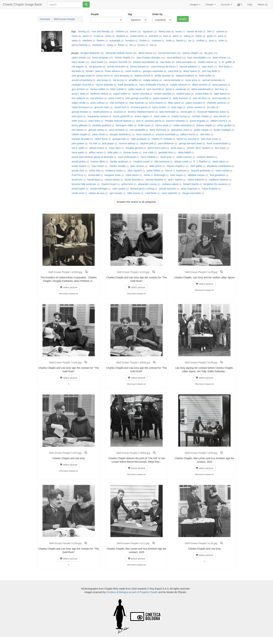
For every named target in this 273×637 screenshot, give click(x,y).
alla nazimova (161, 161)
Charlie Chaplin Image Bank (22, 4)
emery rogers (141, 116)
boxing (81, 31)
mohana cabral (170, 184)
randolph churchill (81, 84)
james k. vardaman (176, 89)
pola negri (176, 107)
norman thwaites (154, 179)
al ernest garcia (139, 107)
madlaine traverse (218, 179)
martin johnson (101, 111)
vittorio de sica (96, 193)
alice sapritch (135, 170)
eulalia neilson (151, 80)
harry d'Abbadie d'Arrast (152, 84)
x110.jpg (212, 543)
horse (75, 36)
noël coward (119, 188)
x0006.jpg (144, 362)
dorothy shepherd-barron (141, 111)
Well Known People (64, 19)
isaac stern (115, 148)
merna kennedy (171, 80)
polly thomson (180, 98)
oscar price (191, 80)
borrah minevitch (116, 66)
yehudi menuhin (167, 188)
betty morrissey (158, 129)
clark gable (196, 166)
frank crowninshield (217, 143)
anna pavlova (219, 84)
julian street (98, 134)
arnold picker (79, 161)
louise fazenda (132, 179)
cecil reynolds (219, 98)
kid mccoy (118, 80)
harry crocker (159, 107)
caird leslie (151, 193)
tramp (110, 45)
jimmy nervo (103, 75)
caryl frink (173, 71)
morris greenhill (121, 116)
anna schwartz (117, 129)
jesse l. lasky (78, 93)
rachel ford (120, 107)
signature (148, 31)
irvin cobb (148, 152)
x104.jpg (76, 543)
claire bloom (132, 175)
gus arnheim (78, 89)
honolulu (130, 40)
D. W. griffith (225, 62)
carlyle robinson (178, 84)
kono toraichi (156, 102)
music (179, 31)
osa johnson (97, 98)
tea (151, 45)
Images (195, 4)
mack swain (160, 116)
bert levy (219, 89)
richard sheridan (162, 93)
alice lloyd (224, 66)
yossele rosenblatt (166, 134)
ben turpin (220, 148)
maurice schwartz (175, 120)
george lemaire (80, 111)
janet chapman (189, 188)
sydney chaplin (190, 53)
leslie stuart (144, 125)
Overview (45, 19)
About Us (263, 4)
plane (86, 36)
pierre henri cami (157, 148)
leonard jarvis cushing (142, 188)
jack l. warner (175, 179)
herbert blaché (191, 184)
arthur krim (127, 184)
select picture (68, 287)
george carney (96, 129)
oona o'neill (114, 98)
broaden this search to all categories (136, 201)
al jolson (118, 111)
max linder (165, 62)
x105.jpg (76, 362)
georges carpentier (153, 71)
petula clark (78, 170)
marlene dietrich (205, 157)
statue (198, 36)
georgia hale (119, 139)
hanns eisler (162, 125)
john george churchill (137, 98)
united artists (137, 36)
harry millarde (148, 157)
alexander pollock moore (119, 53)
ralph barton (220, 93)
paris (220, 36)
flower (121, 45)
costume (156, 40)
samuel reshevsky (212, 80)
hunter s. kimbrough (154, 175)
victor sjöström (169, 193)
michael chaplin (200, 116)
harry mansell (143, 134)
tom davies (78, 129)
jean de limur (200, 98)
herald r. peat (93, 71)
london (143, 40)
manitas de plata (81, 139)
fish (209, 31)
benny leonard (138, 66)
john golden (78, 143)
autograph (115, 40)
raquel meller (120, 93)
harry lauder (78, 62)
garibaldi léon (165, 152)
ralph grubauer (139, 139)
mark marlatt (222, 170)
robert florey (101, 139)
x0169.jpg (77, 272)
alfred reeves (145, 53)
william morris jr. (219, 120)
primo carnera (194, 107)
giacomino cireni (180, 129)
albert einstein (199, 84)
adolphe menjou (196, 175)
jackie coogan (201, 129)
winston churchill (118, 62)
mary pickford (173, 57)
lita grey (208, 53)
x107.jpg (76, 452)
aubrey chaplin (204, 125)
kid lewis (76, 71)
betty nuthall (117, 89)
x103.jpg (144, 272)
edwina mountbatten (144, 62)
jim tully (211, 107)
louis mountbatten (196, 57)
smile (169, 40)
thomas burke (130, 152)
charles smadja (117, 166)
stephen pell (146, 143)
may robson (97, 166)
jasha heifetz (154, 170)
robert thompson (80, 107)
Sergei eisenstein (191, 193)
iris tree (93, 143)
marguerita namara (97, 116)
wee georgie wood (82, 75)
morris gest (186, 111)
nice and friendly (100, 31)
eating (187, 36)
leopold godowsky (200, 170)
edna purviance (184, 62)
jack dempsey (122, 75)
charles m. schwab (162, 139)
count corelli (131, 71)
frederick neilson (99, 93)
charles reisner (206, 62)
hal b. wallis (78, 148)
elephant (87, 40)
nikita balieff (184, 152)
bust (165, 36)
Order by (157, 14)
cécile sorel (78, 193)
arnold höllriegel (99, 188)
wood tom (77, 179)
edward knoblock (185, 75)
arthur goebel (224, 125)
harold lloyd (93, 179)
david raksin (218, 161)
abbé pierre (155, 166)
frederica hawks (114, 170)
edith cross (78, 120)
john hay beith (209, 71)
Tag (130, 14)
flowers (100, 40)
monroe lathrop (127, 143)
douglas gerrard (134, 148)
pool (211, 40)
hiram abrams (112, 71)
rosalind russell (141, 161)
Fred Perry (77, 175)
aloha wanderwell (200, 89)
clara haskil (97, 62)
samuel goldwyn (188, 66)
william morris (187, 134)
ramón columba (140, 93)
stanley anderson (119, 161)
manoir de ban (194, 31)
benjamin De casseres (216, 184)
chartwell (97, 45)
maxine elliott (98, 161)
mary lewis (94, 120)
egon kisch (207, 66)
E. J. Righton (200, 161)
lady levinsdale (167, 111)
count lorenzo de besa (163, 66)
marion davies (112, 179)
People (211, 4)
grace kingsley (198, 120)
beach (180, 40)
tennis (133, 31)
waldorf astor (183, 93)
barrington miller (124, 125)
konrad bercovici (167, 53)
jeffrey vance (96, 152)
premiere (153, 36)
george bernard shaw (190, 143)
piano (176, 36)
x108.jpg (212, 362)
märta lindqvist (210, 188)
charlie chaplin (79, 134)
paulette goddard (101, 125)
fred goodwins (217, 175)
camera (220, 31)
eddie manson (184, 157)
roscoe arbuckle (104, 84)
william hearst (96, 148)
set (131, 45)
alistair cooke (181, 161)
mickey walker (97, 89)
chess (108, 36)
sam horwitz (115, 193)
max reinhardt (117, 102)
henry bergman (100, 57)
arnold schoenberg (82, 80)
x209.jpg (212, 452)
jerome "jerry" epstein (198, 148)
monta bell (93, 175)
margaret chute (112, 175)
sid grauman (95, 66)
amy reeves (220, 116)
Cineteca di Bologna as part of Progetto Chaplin (132, 592)
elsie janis (77, 116)
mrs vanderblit (137, 129)
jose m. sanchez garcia (148, 120)
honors (141, 45)
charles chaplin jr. (175, 166)
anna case (176, 148)
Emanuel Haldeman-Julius (211, 111)
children (119, 31)
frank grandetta (126, 84)
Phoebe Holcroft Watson (118, 120)
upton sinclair (79, 57)
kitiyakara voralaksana (219, 166)
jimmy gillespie (80, 125)
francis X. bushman (175, 170)
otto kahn (205, 134)
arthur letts (95, 170)
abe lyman (102, 80)
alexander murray (147, 184)
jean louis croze (209, 139)
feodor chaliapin (222, 129)
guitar (210, 36)
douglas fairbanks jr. (120, 134)
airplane (120, 36)
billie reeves (133, 193)
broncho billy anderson (84, 184)
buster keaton (79, 166)
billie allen (113, 152)
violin (221, 40)
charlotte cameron (216, 102)
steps (74, 40)
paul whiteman (166, 143)
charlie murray (179, 116)
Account (226, 4)
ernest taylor (78, 188)
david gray (166, 157)
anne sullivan (98, 102)
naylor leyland (160, 98)
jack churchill (154, 89)
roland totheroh (196, 179)
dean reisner (219, 57)
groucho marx (101, 107)
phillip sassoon (163, 75)
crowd (97, 36)
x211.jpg (144, 543)
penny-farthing (79, 45)
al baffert (133, 80)
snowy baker (202, 93)
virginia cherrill (142, 75)
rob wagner (78, 66)
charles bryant (108, 184)
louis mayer (176, 175)
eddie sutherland (182, 125)
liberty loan (165, 31)
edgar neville (78, 102)
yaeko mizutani (194, 102)
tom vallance (78, 98)
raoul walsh (78, 152)
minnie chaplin (122, 57)
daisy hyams (190, 71)
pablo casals (135, 89)
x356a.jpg (144, 452)
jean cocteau (137, 166)
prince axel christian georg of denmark (92, 157)
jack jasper (108, 143)
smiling (200, 40)
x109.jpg (212, 272)
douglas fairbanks (90, 53)
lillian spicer (174, 102)
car (189, 40)
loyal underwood (127, 157)
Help (249, 4)
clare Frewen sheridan (148, 57)
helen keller (205, 75)
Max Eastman (137, 102)
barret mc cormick (186, 139)
